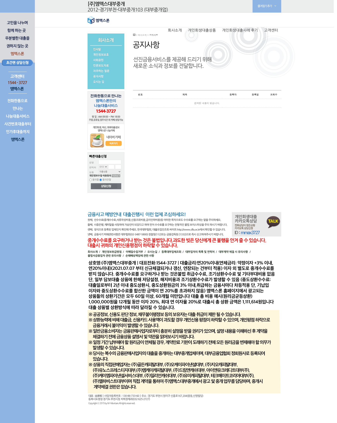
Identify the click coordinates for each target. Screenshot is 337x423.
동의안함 (105, 180)
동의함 (94, 180)
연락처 (92, 167)
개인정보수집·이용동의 (100, 176)
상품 (91, 172)
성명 (91, 162)
